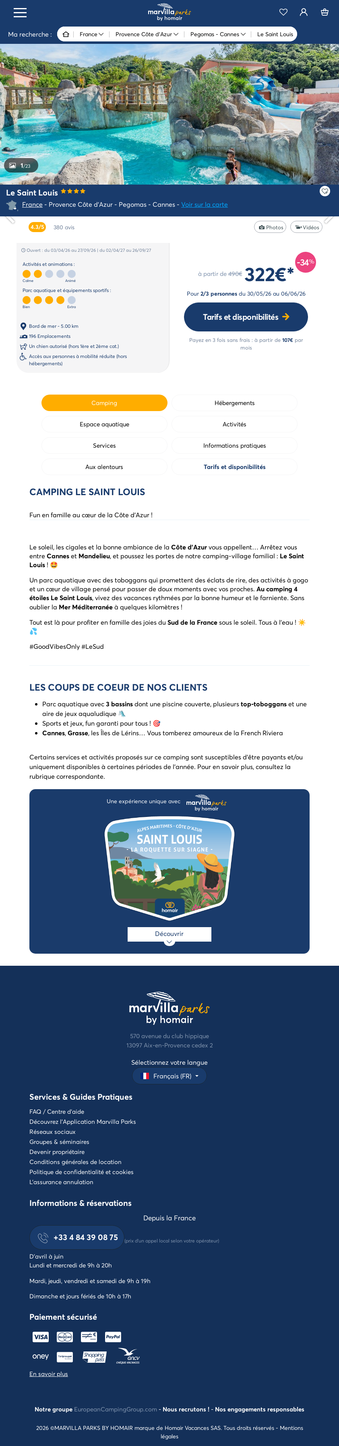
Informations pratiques (234, 445)
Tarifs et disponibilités (240, 316)
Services (104, 445)
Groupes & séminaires (59, 1141)
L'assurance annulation (61, 1182)
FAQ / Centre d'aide (56, 1111)
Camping (104, 403)
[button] (169, 1075)
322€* (269, 273)
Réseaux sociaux (52, 1131)
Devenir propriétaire (57, 1152)
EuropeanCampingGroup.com (115, 1409)
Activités (234, 424)
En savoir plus (48, 1374)
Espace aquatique (104, 424)
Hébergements (235, 403)
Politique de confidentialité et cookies (81, 1172)
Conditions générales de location (75, 1162)
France (32, 204)
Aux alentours (104, 467)
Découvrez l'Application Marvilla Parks (82, 1121)
